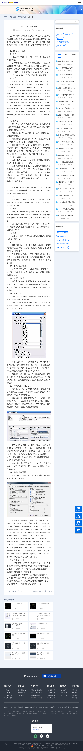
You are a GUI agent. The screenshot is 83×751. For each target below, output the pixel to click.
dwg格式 (14, 715)
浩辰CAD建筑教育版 (36, 690)
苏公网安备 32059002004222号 (41, 746)
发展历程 (74, 692)
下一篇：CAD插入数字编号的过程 (40, 591)
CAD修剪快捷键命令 (63, 244)
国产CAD (46, 711)
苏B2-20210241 (73, 744)
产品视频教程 (51, 695)
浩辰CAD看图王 (8, 698)
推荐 (59, 55)
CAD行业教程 (12, 17)
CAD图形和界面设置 (63, 42)
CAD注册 (61, 713)
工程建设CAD (22, 690)
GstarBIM (7, 692)
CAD (5, 17)
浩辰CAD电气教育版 (36, 692)
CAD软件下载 (15, 711)
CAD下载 (62, 748)
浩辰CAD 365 (8, 695)
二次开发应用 (22, 695)
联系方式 (74, 695)
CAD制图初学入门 (31, 713)
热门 (67, 55)
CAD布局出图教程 (62, 233)
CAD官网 (68, 713)
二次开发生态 (63, 692)
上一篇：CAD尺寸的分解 (13, 591)
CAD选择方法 (39, 30)
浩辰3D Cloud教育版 (36, 698)
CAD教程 (68, 711)
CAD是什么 (10, 713)
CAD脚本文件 (61, 45)
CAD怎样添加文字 (62, 247)
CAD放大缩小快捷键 (63, 240)
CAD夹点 (60, 38)
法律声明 (21, 748)
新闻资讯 (74, 698)
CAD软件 (56, 748)
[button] (40, 12)
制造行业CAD (22, 692)
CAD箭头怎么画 (61, 236)
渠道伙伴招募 (63, 695)
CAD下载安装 (43, 713)
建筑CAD (53, 711)
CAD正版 (24, 711)
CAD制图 (6, 711)
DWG (58, 34)
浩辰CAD (6, 690)
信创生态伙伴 (63, 690)
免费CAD (31, 711)
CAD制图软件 (20, 713)
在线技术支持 (52, 676)
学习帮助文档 (51, 692)
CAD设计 (61, 711)
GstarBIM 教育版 (35, 695)
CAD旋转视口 (68, 34)
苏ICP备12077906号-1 (46, 744)
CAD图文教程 (22, 17)
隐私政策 (27, 748)
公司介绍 (74, 690)
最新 (74, 55)
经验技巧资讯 (51, 698)
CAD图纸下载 (53, 713)
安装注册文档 (51, 690)
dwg (8, 715)
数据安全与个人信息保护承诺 (39, 748)
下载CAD (39, 711)
